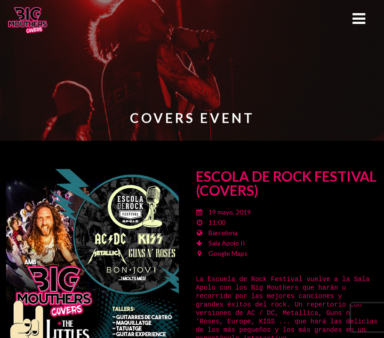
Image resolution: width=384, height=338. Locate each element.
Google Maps (228, 253)
